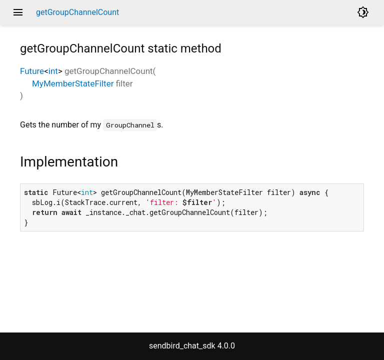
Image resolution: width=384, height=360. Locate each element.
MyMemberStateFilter (73, 83)
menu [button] (18, 12)
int (53, 71)
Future (32, 71)
